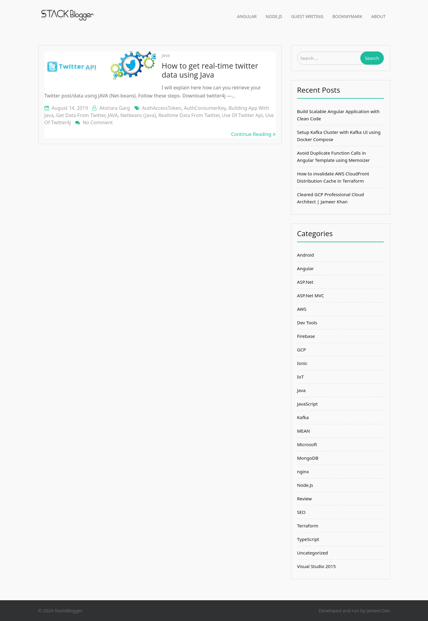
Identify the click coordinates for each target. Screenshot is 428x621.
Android (305, 255)
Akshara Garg (114, 108)
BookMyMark (347, 16)
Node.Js (274, 16)
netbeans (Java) (138, 115)
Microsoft (307, 444)
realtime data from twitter (188, 115)
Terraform (308, 526)
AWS (301, 309)
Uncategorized (312, 553)
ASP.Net (305, 282)
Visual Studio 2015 (316, 566)
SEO (301, 512)
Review (304, 499)
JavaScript (307, 404)
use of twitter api (242, 115)
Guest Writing (307, 16)
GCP (301, 350)
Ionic (302, 363)
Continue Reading (253, 134)
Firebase (306, 336)
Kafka (303, 417)
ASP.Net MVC (310, 295)
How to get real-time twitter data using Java (210, 70)
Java (166, 55)
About (378, 16)
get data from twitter (80, 115)
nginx (303, 471)
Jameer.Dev (378, 610)
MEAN (303, 431)
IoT (300, 377)
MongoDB (308, 458)
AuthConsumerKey (205, 108)
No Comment (97, 122)
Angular (247, 16)
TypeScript (308, 539)
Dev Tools (307, 323)
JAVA (113, 115)
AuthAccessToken (161, 108)
